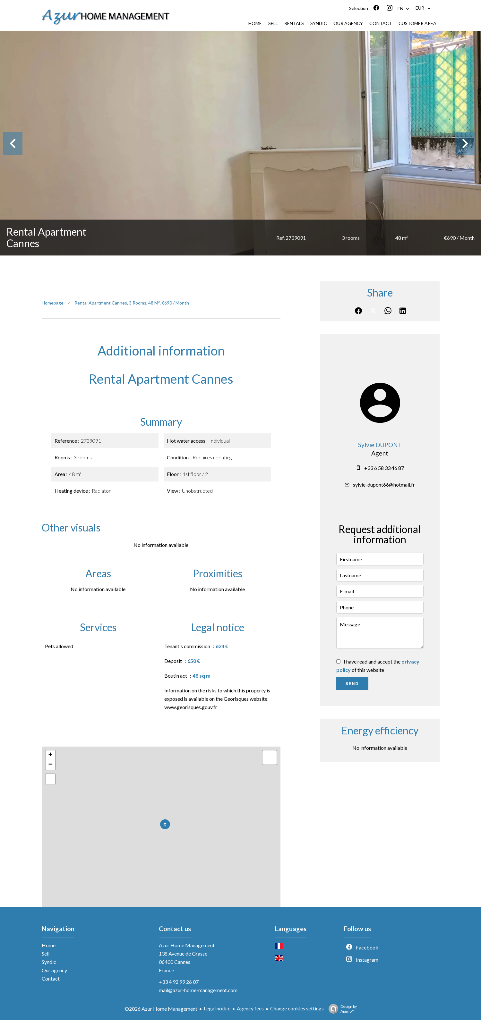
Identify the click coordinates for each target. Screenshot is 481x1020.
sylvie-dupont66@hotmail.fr (384, 484)
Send (352, 683)
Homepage (53, 302)
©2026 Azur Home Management (161, 1009)
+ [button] (50, 755)
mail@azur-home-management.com (198, 990)
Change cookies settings (297, 1008)
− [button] (50, 765)
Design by (341, 1009)
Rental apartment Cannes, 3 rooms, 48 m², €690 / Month (131, 302)
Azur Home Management (187, 945)
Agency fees (250, 1008)
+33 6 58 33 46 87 (384, 468)
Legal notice (217, 1008)
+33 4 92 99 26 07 (179, 982)
